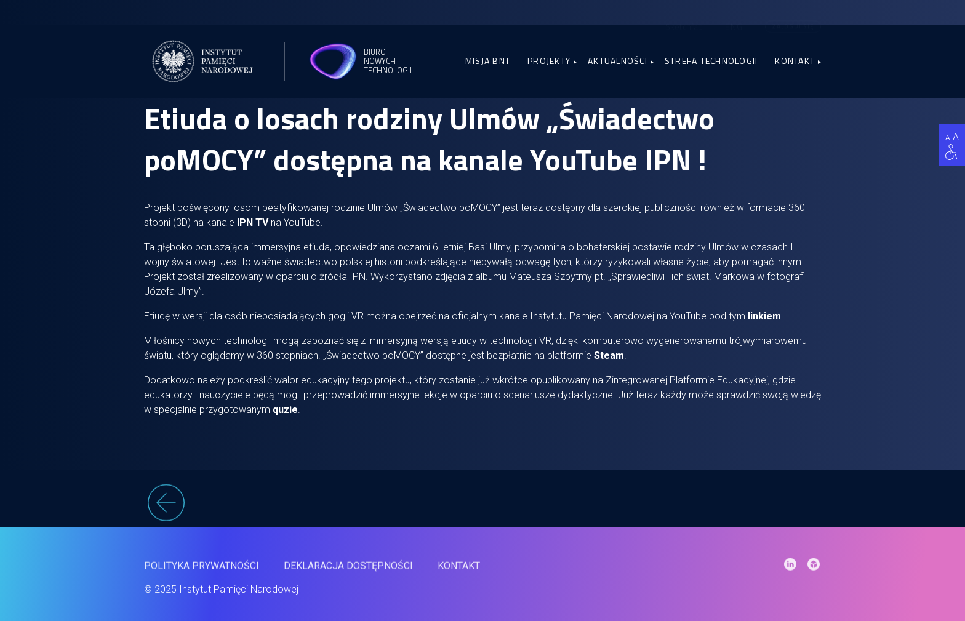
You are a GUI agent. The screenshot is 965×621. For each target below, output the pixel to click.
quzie (285, 409)
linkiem (764, 316)
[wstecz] (482, 510)
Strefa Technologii (711, 60)
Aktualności (617, 60)
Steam (609, 355)
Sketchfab (684, 16)
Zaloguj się (793, 16)
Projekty (549, 60)
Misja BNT (487, 60)
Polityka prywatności (201, 572)
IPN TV (252, 222)
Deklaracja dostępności (348, 572)
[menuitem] (734, 17)
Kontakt (795, 60)
